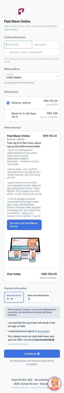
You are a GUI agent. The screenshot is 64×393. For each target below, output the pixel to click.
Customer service (20, 387)
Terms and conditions (42, 387)
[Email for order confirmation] (35, 52)
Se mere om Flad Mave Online (23, 225)
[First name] (18, 44)
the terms (43, 331)
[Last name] (46, 44)
